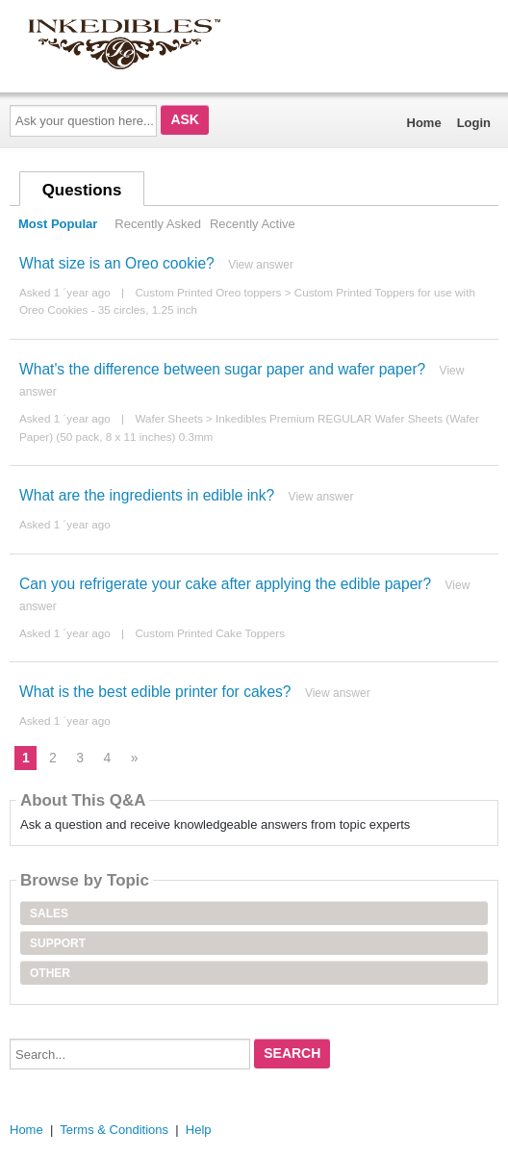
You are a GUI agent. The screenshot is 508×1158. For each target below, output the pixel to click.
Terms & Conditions (114, 1129)
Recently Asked (157, 224)
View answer (260, 264)
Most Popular (57, 224)
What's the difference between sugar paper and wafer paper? (222, 369)
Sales (49, 913)
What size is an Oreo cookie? (117, 263)
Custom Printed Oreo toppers (208, 292)
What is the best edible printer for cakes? (155, 691)
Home (424, 123)
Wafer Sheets (168, 418)
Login (474, 123)
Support (58, 943)
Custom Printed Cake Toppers (210, 633)
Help (199, 1129)
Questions (82, 190)
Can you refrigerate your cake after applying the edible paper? (225, 584)
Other (50, 973)
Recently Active (252, 224)
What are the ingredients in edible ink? (146, 495)
